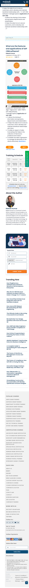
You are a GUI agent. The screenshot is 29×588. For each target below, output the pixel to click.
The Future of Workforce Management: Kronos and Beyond (15, 354)
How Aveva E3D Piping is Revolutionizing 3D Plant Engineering (14, 307)
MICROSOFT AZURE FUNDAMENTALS (15, 438)
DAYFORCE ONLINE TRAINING (14, 402)
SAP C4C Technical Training (14, 423)
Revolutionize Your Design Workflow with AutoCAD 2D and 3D (17, 320)
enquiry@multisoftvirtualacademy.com (15, 530)
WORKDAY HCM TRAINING (13, 409)
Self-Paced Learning (12, 476)
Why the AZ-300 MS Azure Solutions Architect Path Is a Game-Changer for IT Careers (16, 293)
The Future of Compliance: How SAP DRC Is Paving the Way (16, 361)
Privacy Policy (19, 579)
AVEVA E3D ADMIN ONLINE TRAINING (16, 411)
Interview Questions (12, 497)
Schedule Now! (12, 186)
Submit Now (17, 271)
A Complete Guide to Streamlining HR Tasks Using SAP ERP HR (17, 347)
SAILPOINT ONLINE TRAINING (13, 414)
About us (9, 468)
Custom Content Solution (14, 480)
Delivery (8, 473)
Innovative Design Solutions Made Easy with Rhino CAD (15, 366)
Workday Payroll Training (14, 458)
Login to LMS (10, 492)
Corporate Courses (12, 483)
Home (7, 37)
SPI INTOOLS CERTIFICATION (13, 449)
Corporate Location (12, 487)
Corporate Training (12, 502)
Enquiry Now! (23, 187)
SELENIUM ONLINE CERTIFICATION (15, 451)
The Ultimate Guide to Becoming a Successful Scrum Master (17, 314)
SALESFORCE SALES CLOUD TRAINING (16, 418)
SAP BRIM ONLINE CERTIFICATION (15, 440)
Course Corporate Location (15, 485)
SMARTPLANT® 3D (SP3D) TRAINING (15, 404)
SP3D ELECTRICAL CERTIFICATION (15, 447)
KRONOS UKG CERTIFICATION (14, 454)
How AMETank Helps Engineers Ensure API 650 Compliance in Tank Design (16, 327)
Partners (9, 516)
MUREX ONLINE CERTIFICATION (14, 456)
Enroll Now (25, 169)
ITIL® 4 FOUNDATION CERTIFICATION (16, 435)
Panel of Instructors (12, 514)
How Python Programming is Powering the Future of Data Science (16, 335)
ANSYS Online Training (12, 399)
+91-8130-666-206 (10, 528)
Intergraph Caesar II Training (15, 461)
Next (24, 147)
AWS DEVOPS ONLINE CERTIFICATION (16, 433)
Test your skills (10, 149)
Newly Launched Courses (13, 478)
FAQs (7, 490)
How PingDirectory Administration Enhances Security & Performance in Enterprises (15, 285)
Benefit (8, 471)
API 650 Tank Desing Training (14, 426)
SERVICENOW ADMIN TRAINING (14, 406)
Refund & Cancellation (21, 577)
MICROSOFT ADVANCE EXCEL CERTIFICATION (14, 443)
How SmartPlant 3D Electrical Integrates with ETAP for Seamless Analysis (16, 300)
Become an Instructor (13, 512)
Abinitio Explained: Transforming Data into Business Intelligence (17, 341)
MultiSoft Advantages (13, 509)
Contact (9, 495)
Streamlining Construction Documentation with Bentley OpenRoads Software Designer (16, 382)
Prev (9, 147)
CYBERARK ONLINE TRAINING (13, 416)
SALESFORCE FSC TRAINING (13, 421)
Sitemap (17, 581)
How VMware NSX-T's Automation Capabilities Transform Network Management (14, 374)
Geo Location (10, 499)
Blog (11, 37)
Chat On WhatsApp (27, 159)
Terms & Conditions (20, 575)
